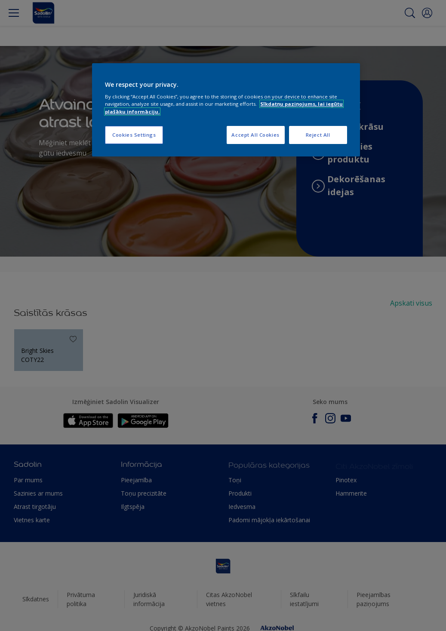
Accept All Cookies (255, 135)
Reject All (318, 135)
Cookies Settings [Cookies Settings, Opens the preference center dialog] (134, 135)
